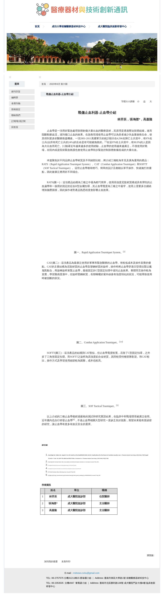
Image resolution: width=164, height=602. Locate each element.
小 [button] (138, 101)
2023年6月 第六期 (58, 84)
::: (10, 77)
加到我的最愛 (51, 561)
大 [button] (151, 101)
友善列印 (66, 561)
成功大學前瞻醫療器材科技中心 (47, 26)
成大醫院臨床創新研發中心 (90, 26)
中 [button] (144, 101)
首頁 (15, 26)
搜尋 (151, 26)
